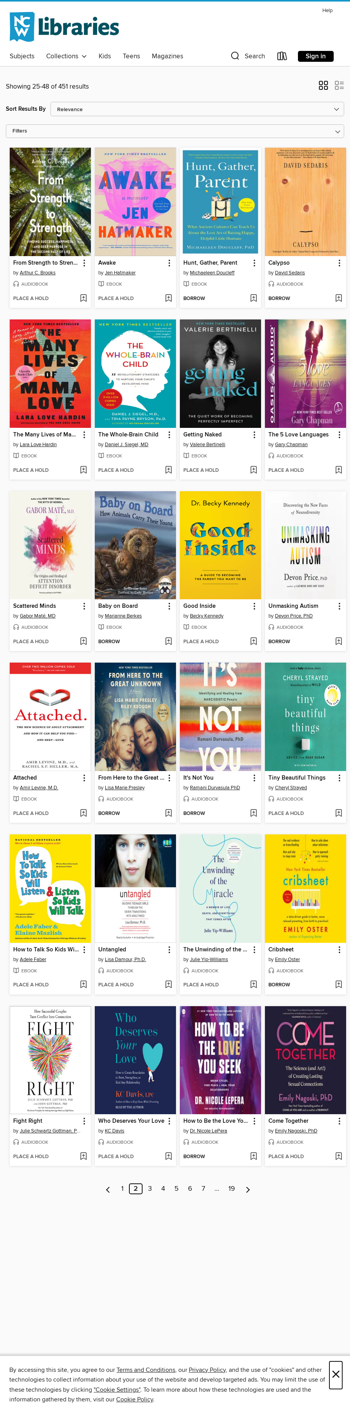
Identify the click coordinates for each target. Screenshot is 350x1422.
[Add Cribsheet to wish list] (338, 985)
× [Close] (336, 1375)
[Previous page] (108, 1188)
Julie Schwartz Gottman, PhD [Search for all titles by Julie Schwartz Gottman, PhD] (51, 1131)
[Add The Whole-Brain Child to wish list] (168, 471)
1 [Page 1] (122, 1189)
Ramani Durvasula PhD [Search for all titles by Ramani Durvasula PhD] (215, 788)
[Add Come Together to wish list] (338, 1157)
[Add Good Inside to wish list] (253, 642)
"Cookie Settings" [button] (117, 1390)
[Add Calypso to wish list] (338, 299)
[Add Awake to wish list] (168, 299)
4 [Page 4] (163, 1189)
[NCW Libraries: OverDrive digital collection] (64, 27)
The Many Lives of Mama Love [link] (46, 434)
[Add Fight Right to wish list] (83, 1157)
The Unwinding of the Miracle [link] (216, 949)
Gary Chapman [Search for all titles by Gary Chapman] (291, 444)
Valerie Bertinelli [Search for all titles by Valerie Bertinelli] (207, 444)
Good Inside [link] (199, 606)
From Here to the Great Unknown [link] (131, 778)
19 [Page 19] (231, 1189)
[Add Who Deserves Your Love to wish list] (168, 1157)
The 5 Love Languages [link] (298, 434)
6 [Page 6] (190, 1189)
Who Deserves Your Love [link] (131, 1121)
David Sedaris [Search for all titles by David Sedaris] (290, 273)
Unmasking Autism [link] (293, 606)
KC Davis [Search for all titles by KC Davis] (114, 1131)
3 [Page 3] (150, 1189)
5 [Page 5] (176, 1189)
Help (327, 11)
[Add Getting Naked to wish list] (253, 471)
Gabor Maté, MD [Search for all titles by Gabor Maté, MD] (38, 616)
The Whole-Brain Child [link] (128, 434)
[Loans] (282, 57)
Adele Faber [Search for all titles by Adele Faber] (33, 959)
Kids (105, 56)
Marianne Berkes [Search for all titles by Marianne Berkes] (123, 616)
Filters (19, 131)
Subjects (22, 56)
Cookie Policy (134, 1399)
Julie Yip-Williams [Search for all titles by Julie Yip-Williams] (209, 959)
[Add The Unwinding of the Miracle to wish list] (253, 985)
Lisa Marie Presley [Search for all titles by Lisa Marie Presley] (125, 788)
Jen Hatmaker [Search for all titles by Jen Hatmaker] (120, 273)
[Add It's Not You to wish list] (253, 814)
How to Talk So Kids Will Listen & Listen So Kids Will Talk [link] (46, 949)
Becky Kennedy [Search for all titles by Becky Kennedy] (206, 616)
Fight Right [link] (27, 1121)
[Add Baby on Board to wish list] (168, 642)
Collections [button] (66, 56)
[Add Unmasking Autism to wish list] (338, 642)
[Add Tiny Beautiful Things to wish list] (338, 814)
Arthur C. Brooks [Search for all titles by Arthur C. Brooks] (38, 273)
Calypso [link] (279, 263)
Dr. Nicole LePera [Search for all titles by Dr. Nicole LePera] (208, 1131)
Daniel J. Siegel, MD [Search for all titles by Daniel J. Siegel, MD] (126, 444)
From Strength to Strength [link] (46, 263)
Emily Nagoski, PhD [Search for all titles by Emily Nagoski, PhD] (296, 1131)
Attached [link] (25, 778)
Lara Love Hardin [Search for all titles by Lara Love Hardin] (38, 444)
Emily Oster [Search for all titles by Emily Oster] (287, 959)
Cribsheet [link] (281, 949)
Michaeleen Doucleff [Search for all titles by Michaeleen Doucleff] (212, 273)
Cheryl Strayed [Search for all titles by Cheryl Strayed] (291, 788)
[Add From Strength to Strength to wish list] (83, 299)
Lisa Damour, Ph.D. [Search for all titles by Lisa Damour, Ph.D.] (125, 959)
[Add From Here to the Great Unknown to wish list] (168, 814)
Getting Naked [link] (202, 434)
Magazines (167, 56)
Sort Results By (26, 109)
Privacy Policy (207, 1370)
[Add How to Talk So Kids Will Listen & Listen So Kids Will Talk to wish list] (83, 985)
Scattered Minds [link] (34, 606)
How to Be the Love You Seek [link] (216, 1121)
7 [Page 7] (203, 1189)
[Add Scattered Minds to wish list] (83, 642)
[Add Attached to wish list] (83, 814)
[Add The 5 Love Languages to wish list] (338, 471)
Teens (131, 56)
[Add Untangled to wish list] (168, 985)
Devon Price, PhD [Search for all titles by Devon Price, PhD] (294, 616)
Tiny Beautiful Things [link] (297, 778)
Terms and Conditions (146, 1370)
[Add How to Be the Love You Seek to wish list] (253, 1157)
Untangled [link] (112, 949)
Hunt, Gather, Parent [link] (210, 263)
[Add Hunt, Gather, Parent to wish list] (253, 299)
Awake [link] (107, 263)
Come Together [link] (288, 1121)
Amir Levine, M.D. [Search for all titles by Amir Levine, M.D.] (39, 788)
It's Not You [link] (198, 778)
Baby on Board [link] (118, 606)
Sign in (316, 56)
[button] (247, 57)
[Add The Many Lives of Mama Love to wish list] (83, 471)
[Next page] (248, 1188)
